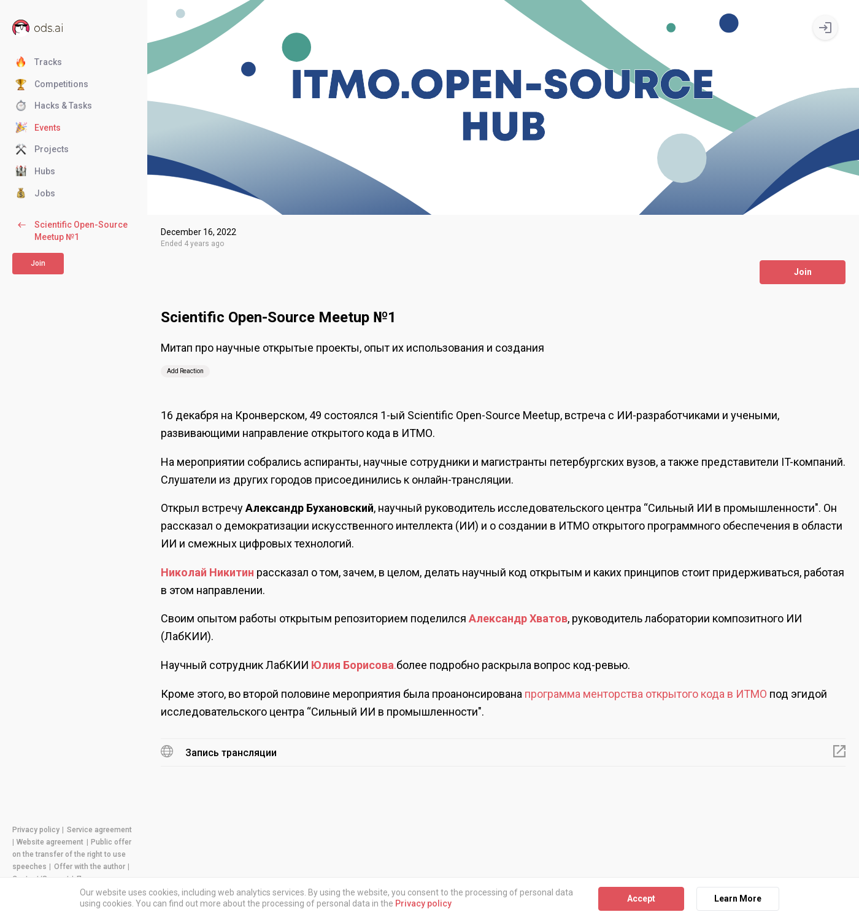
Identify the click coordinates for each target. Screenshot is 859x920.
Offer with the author (89, 866)
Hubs (35, 172)
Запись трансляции (231, 753)
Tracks (38, 62)
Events (38, 128)
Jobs (35, 194)
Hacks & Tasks (53, 106)
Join (38, 263)
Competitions (51, 85)
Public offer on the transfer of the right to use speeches (71, 854)
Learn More (737, 898)
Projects (42, 150)
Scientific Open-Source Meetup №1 (71, 230)
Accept (641, 898)
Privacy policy (36, 829)
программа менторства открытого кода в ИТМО (646, 693)
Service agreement (99, 829)
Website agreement (50, 842)
